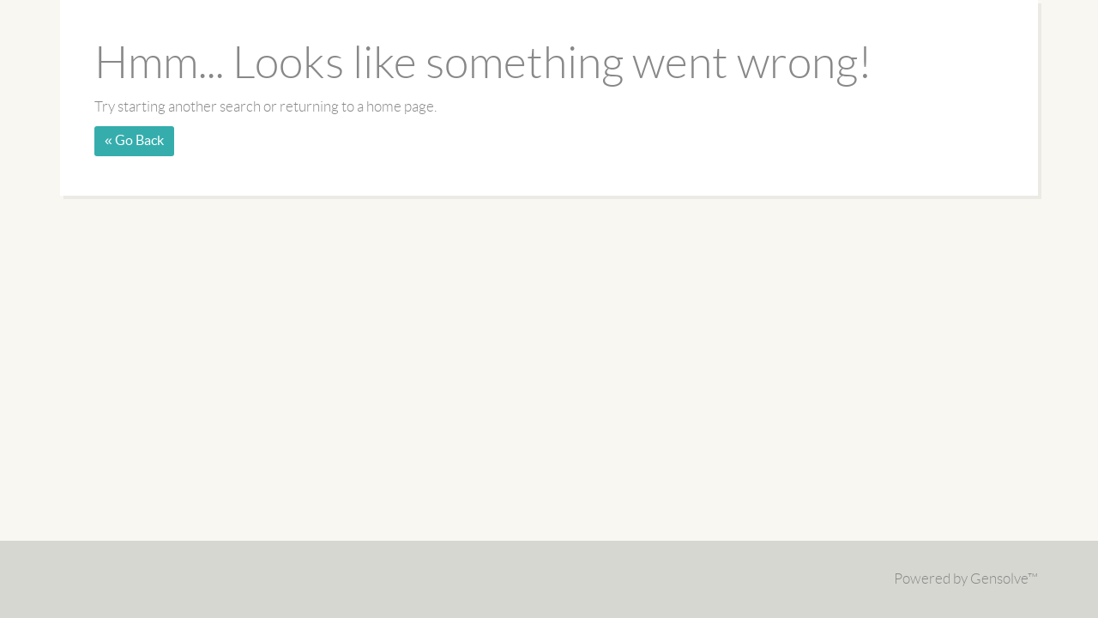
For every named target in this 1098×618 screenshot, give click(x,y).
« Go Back (134, 141)
